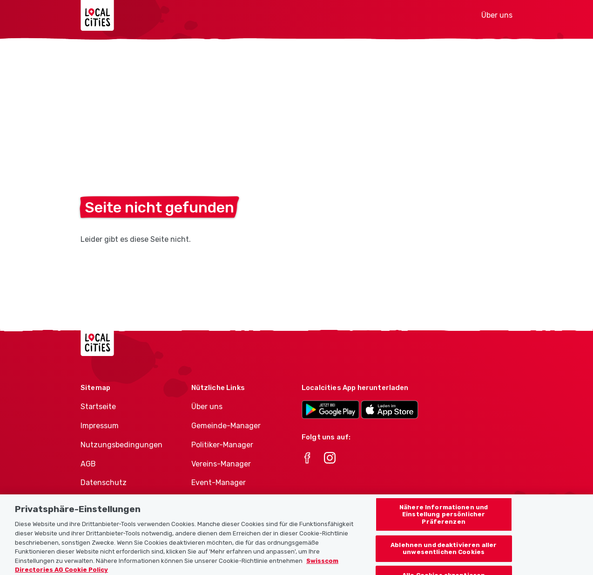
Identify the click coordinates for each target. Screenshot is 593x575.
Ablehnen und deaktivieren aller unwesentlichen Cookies (444, 552)
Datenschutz (104, 482)
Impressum (100, 425)
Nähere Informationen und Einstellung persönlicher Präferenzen (443, 518)
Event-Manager (218, 482)
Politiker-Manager (222, 444)
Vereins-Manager (221, 463)
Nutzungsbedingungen (121, 444)
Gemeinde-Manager (226, 425)
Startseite (98, 406)
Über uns (496, 15)
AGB (88, 463)
